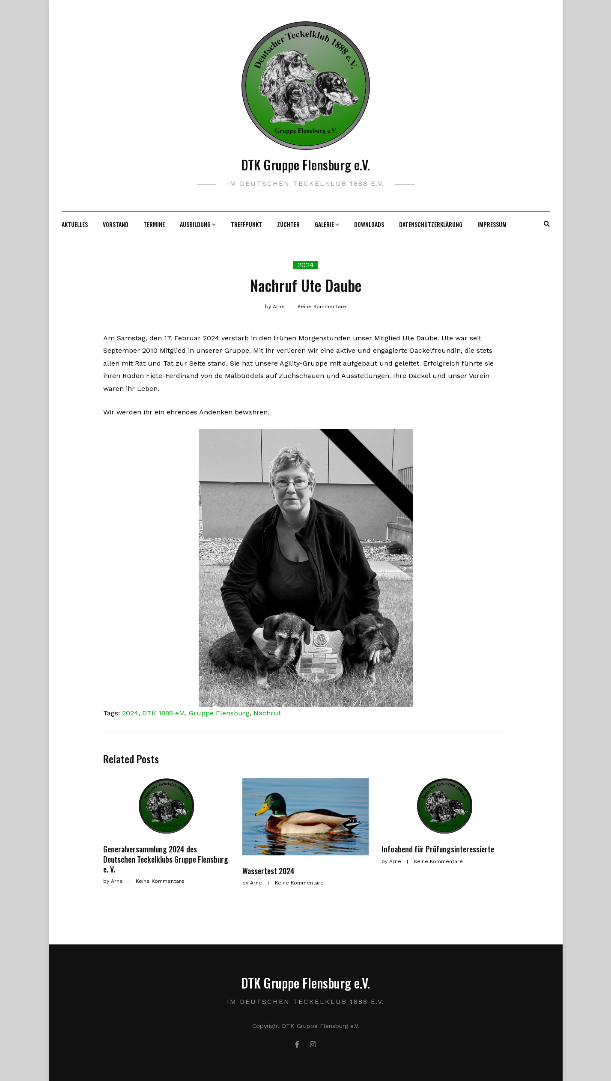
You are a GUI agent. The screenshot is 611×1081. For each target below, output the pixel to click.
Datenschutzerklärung (430, 224)
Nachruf (267, 713)
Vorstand (115, 224)
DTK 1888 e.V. (163, 713)
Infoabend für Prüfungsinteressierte (438, 849)
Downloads (369, 224)
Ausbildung (195, 224)
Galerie (324, 224)
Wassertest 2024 (268, 870)
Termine (154, 224)
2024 (306, 265)
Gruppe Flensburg (219, 713)
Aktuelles (75, 224)
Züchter (288, 224)
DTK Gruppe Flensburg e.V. (305, 164)
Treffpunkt (246, 224)
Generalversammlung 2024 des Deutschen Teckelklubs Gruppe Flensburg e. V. (165, 859)
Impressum (492, 224)
